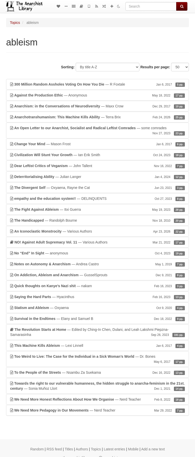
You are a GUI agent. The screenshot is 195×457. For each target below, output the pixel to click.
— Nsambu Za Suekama (97, 372)
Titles (69, 449)
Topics (15, 23)
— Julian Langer (97, 176)
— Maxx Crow (97, 106)
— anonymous (97, 253)
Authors (82, 449)
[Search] (150, 6)
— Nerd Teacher (97, 399)
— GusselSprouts (97, 275)
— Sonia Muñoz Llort (97, 386)
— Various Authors (97, 231)
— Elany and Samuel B (97, 318)
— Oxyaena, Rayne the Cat (97, 187)
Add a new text (153, 449)
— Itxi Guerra (97, 209)
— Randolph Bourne (97, 220)
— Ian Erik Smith (97, 154)
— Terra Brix (97, 117)
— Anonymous (97, 95)
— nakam (97, 285)
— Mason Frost (97, 143)
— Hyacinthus (97, 296)
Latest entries (114, 449)
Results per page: (155, 67)
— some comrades (97, 131)
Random (37, 449)
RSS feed (54, 449)
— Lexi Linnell (97, 345)
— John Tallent (97, 165)
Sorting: (68, 67)
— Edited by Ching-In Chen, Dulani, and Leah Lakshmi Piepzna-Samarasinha (97, 332)
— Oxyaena (97, 307)
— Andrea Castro (97, 264)
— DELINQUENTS (97, 198)
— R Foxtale (97, 84)
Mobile (133, 449)
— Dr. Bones (97, 359)
